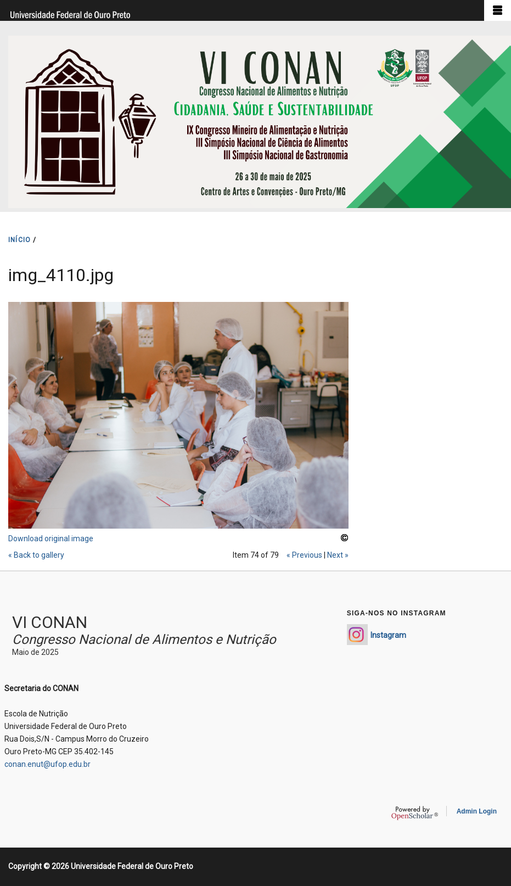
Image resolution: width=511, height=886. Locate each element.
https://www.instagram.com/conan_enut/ (357, 634)
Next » (338, 555)
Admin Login (477, 811)
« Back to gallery (36, 555)
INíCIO (19, 240)
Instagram (388, 635)
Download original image (50, 538)
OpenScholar (414, 813)
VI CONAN (49, 622)
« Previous (304, 555)
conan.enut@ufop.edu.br (47, 764)
